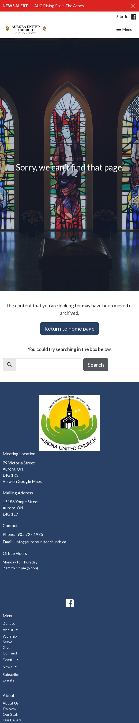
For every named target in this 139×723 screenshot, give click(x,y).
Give (6, 647)
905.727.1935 (30, 534)
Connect (10, 653)
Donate (9, 623)
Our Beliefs (12, 720)
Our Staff (10, 714)
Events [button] (11, 659)
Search (122, 16)
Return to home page (69, 328)
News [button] (10, 666)
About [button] (11, 630)
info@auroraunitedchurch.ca (41, 541)
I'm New (9, 708)
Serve (7, 641)
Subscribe (11, 674)
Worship (10, 636)
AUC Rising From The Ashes (59, 5)
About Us (11, 703)
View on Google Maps (22, 481)
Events (8, 680)
